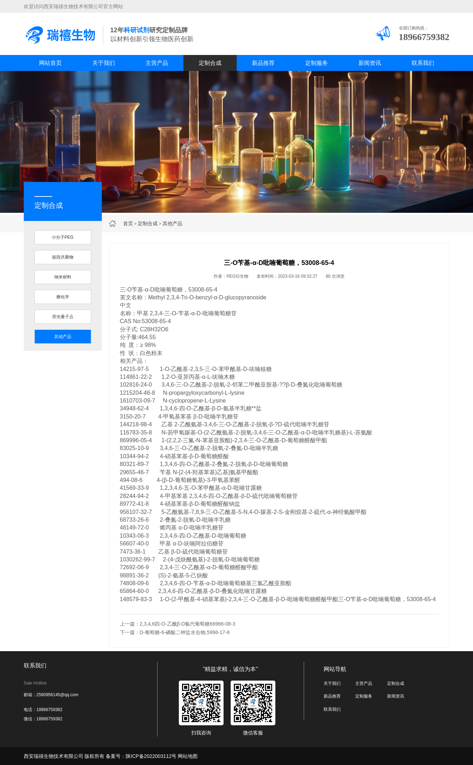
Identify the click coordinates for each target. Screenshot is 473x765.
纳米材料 (62, 277)
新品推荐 (263, 63)
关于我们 (103, 63)
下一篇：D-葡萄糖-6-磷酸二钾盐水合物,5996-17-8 (175, 632)
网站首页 (50, 63)
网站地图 (188, 756)
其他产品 (172, 223)
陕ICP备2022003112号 (151, 756)
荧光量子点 (62, 316)
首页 (128, 223)
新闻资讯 (369, 63)
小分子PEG (62, 237)
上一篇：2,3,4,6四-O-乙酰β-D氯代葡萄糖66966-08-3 (177, 624)
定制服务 (316, 63)
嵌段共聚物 (62, 257)
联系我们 (423, 63)
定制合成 (210, 63)
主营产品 (156, 63)
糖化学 (62, 296)
